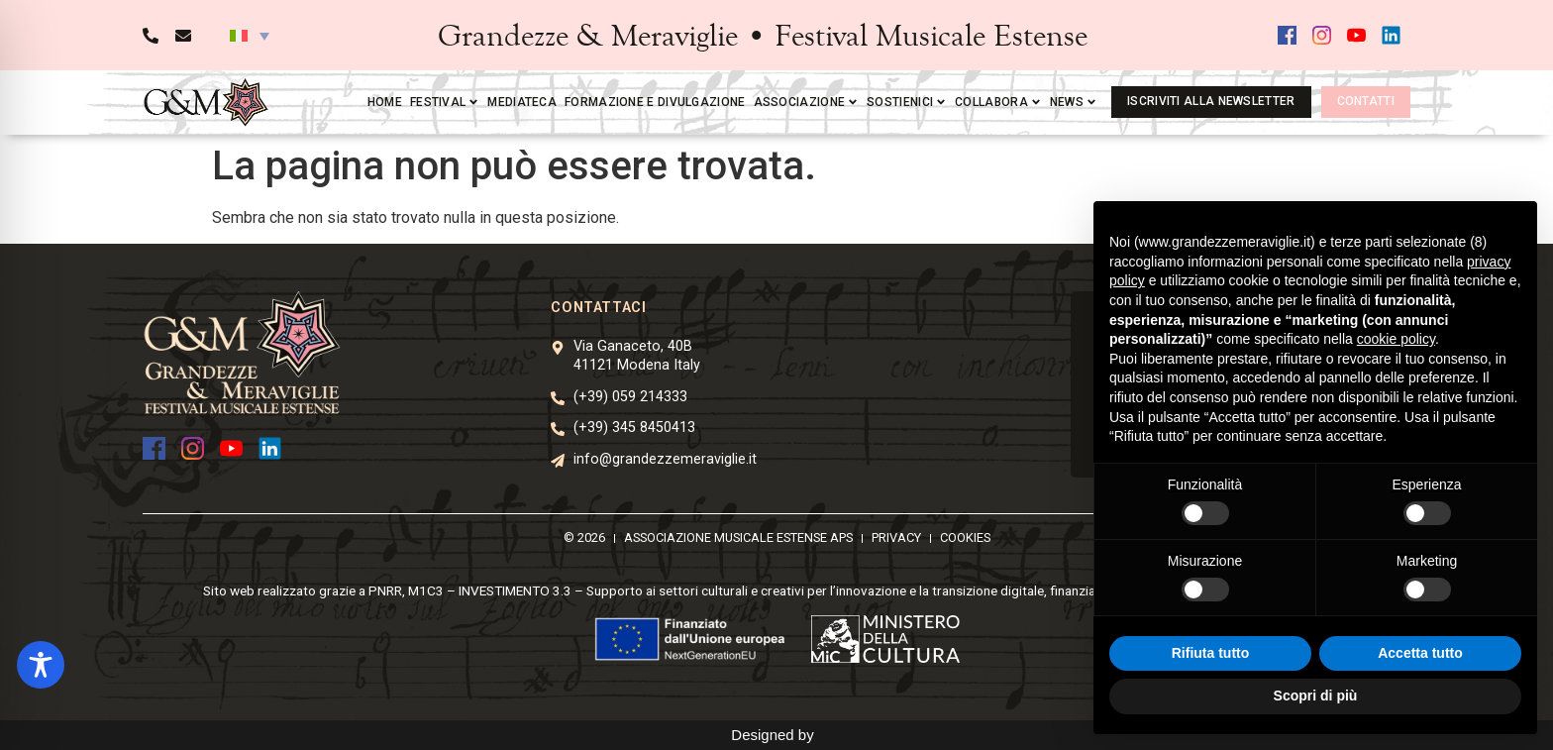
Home (384, 102)
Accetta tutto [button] (1420, 653)
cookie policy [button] (1396, 339)
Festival (444, 102)
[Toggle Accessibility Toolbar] (40, 665)
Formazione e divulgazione (655, 102)
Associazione (807, 102)
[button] (249, 36)
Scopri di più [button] (1316, 695)
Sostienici (907, 102)
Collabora (998, 102)
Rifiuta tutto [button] (1211, 653)
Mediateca (522, 102)
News (1073, 102)
